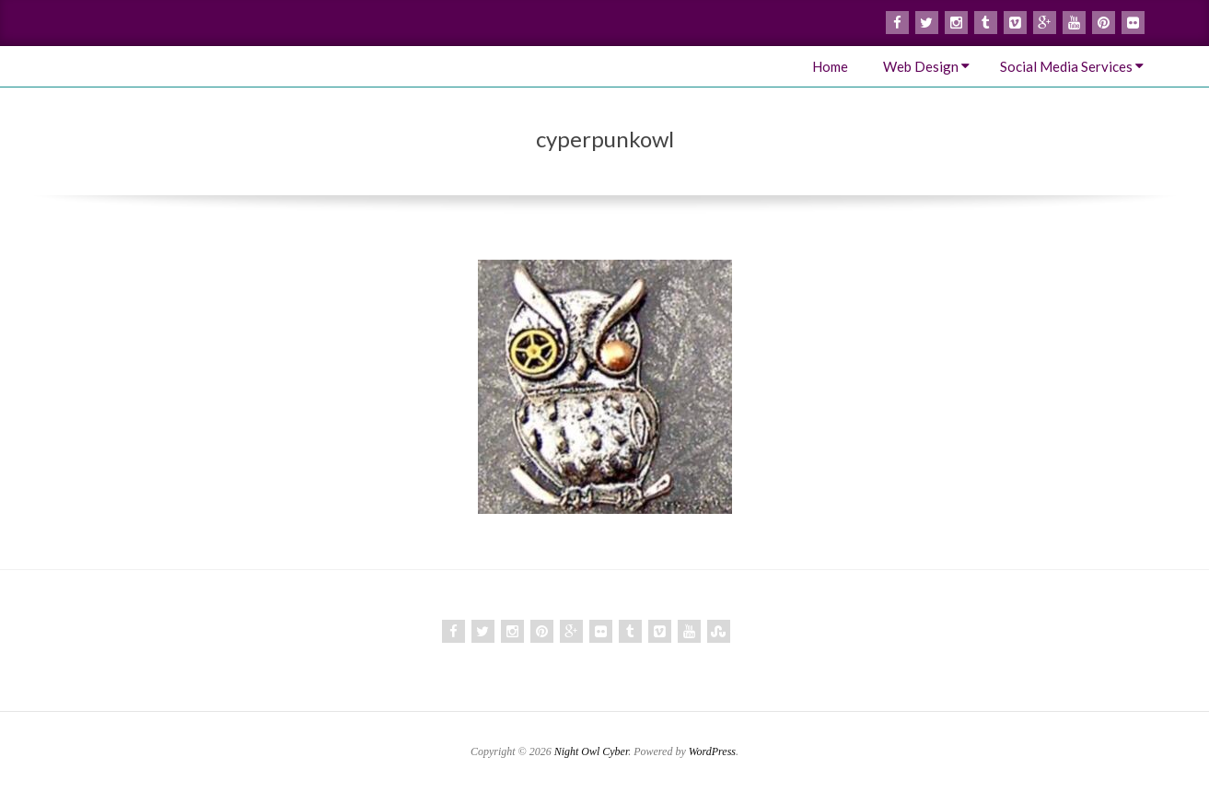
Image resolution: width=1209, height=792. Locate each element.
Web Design (921, 66)
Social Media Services (1066, 66)
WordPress (712, 751)
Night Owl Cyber (591, 751)
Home (830, 66)
